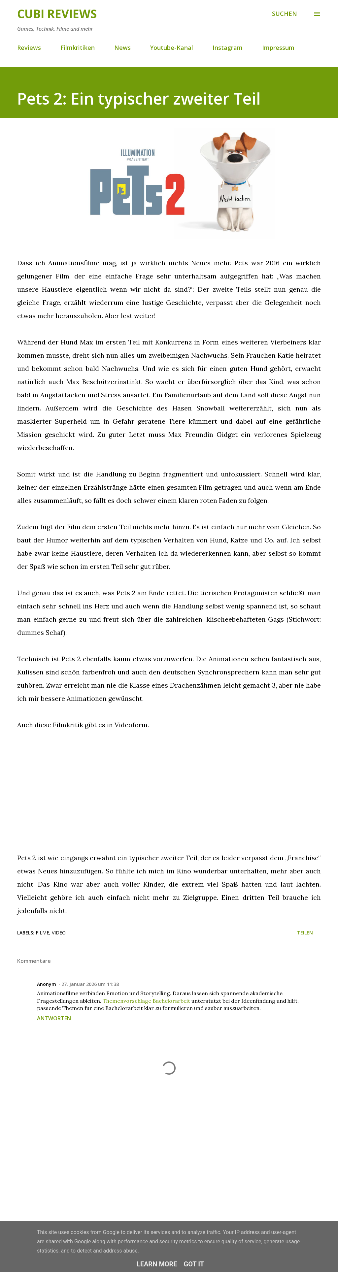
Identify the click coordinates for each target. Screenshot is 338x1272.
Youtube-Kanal (171, 47)
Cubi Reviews (57, 13)
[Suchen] (284, 13)
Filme (42, 933)
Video (59, 933)
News (122, 47)
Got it (194, 1264)
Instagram (228, 47)
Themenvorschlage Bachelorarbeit (146, 1000)
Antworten (54, 1018)
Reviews (29, 47)
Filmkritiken (77, 47)
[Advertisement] (169, 1166)
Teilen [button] (305, 933)
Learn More (157, 1264)
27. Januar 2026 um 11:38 (90, 984)
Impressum (278, 47)
